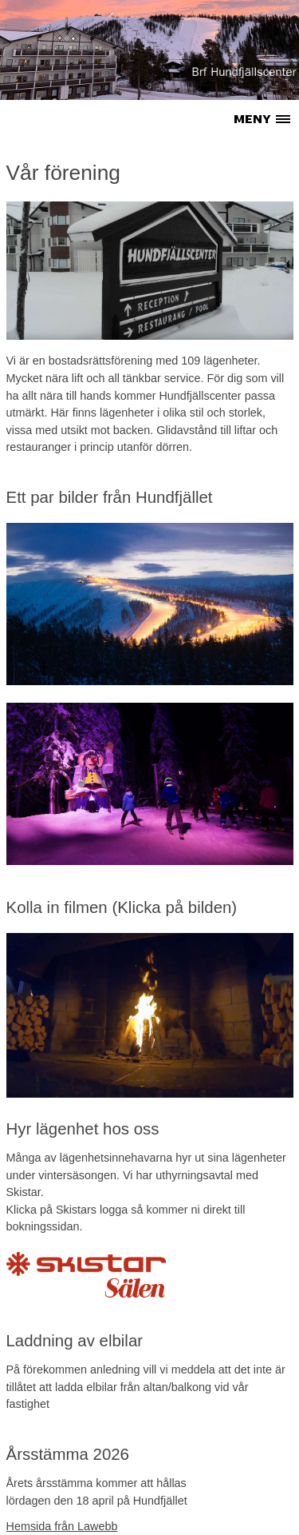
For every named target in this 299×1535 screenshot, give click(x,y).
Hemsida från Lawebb (62, 1526)
